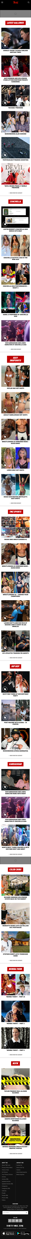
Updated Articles (6, 1181)
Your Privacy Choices (7, 1174)
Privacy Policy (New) (7, 1167)
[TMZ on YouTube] (17, 1220)
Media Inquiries (20, 1174)
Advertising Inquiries (21, 1172)
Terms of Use (5, 1170)
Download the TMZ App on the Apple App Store (8, 1233)
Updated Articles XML (7, 1183)
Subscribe (26, 1212)
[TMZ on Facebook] (9, 1220)
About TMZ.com (6, 1165)
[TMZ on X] (13, 1220)
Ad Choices (5, 1172)
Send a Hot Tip (20, 1167)
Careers (18, 1170)
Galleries (4, 1190)
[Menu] (2, 2)
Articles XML (5, 1179)
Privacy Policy (10, 1209)
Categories (4, 1186)
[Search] (28, 2)
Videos (3, 1200)
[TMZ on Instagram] (20, 1220)
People (3, 1193)
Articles (4, 1176)
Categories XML (6, 1188)
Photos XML (5, 1197)
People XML (5, 1195)
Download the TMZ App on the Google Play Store (23, 1233)
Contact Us (19, 1165)
